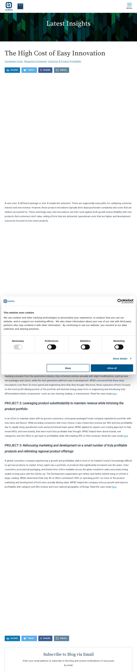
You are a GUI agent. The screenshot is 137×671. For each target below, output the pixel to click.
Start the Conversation (68, 650)
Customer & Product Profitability (64, 61)
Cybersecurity (13, 485)
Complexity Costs (14, 61)
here (114, 231)
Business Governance (17, 439)
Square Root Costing (57, 171)
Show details (120, 358)
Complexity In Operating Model (22, 459)
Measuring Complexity (35, 61)
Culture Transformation (18, 470)
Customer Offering (16, 480)
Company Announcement (19, 449)
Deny (68, 368)
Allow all (112, 368)
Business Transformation (19, 444)
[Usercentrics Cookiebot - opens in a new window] (119, 301)
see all (10, 492)
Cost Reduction (14, 465)
